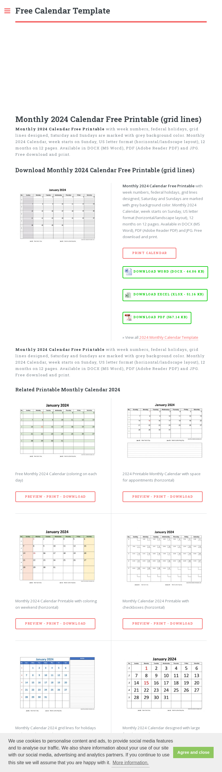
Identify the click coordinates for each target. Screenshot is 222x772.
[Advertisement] (110, 65)
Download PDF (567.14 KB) (160, 317)
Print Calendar (149, 253)
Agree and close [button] (193, 752)
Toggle (10, 11)
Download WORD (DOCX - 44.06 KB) (168, 271)
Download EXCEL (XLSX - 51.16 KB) (168, 294)
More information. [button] (130, 762)
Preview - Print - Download (55, 497)
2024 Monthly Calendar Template (168, 337)
